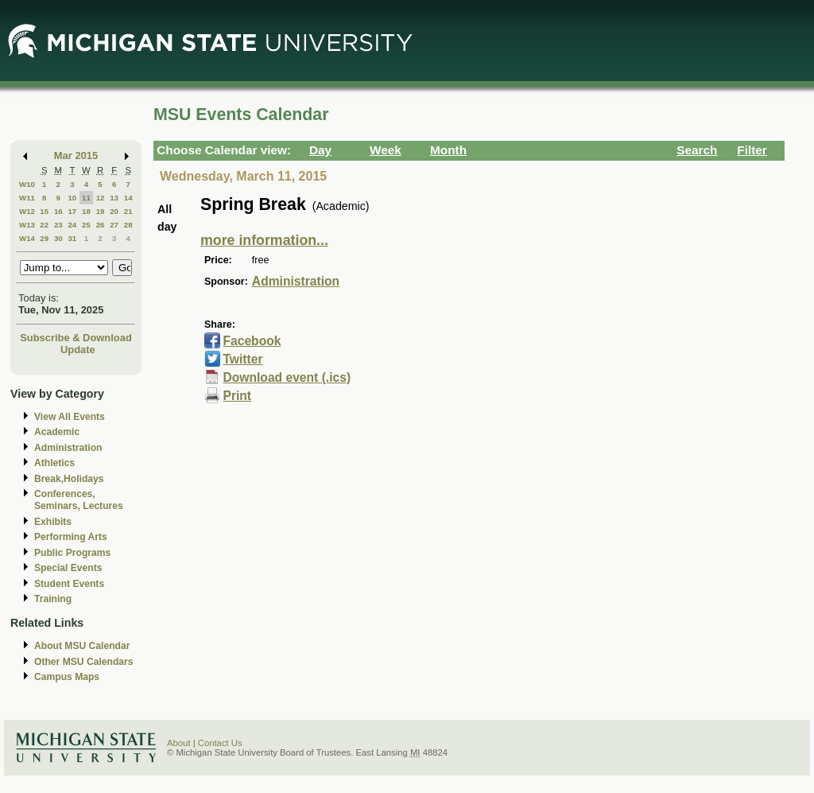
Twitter (242, 359)
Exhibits (53, 521)
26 (100, 224)
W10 (27, 184)
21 (128, 211)
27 (114, 224)
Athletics (54, 462)
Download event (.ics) (287, 377)
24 (72, 224)
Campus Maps (66, 676)
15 (44, 211)
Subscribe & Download (76, 338)
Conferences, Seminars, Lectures (78, 499)
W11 (27, 197)
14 (128, 197)
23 (58, 224)
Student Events (69, 583)
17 (72, 211)
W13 (27, 224)
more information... (264, 240)
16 (58, 211)
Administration (68, 447)
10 (72, 197)
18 (86, 211)
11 (86, 197)
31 (72, 238)
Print (237, 395)
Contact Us (220, 743)
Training (53, 598)
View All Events (69, 416)
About (179, 743)
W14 (27, 238)
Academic (56, 431)
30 (58, 238)
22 (44, 224)
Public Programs (72, 552)
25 (86, 224)
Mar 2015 (76, 155)
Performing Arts (70, 536)
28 (128, 224)
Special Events (68, 567)
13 (114, 197)
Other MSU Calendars (84, 661)
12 (100, 197)
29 (44, 238)
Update (77, 350)
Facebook (252, 341)
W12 (27, 211)
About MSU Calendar (82, 645)
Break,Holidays (69, 478)
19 (100, 211)
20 (114, 211)
